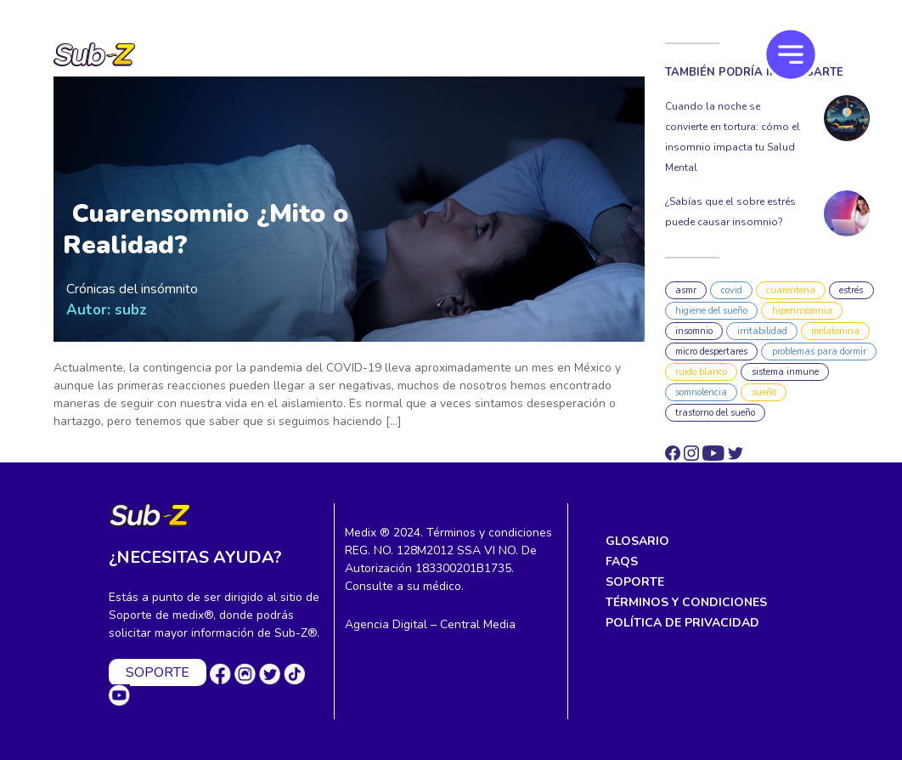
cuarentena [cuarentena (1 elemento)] (790, 290)
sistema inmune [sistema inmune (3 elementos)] (785, 372)
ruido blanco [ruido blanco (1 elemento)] (701, 372)
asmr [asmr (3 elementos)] (685, 290)
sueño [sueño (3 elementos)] (764, 392)
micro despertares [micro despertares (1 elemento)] (711, 351)
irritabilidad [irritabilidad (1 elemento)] (762, 331)
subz (131, 310)
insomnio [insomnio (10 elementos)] (694, 331)
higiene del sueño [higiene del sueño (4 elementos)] (711, 310)
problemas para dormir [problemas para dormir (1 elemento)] (819, 351)
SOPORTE (157, 672)
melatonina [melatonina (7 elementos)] (835, 331)
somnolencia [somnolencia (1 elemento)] (701, 392)
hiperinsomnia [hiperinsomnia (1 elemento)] (802, 310)
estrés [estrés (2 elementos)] (851, 290)
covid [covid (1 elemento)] (731, 290)
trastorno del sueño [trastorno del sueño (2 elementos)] (715, 412)
